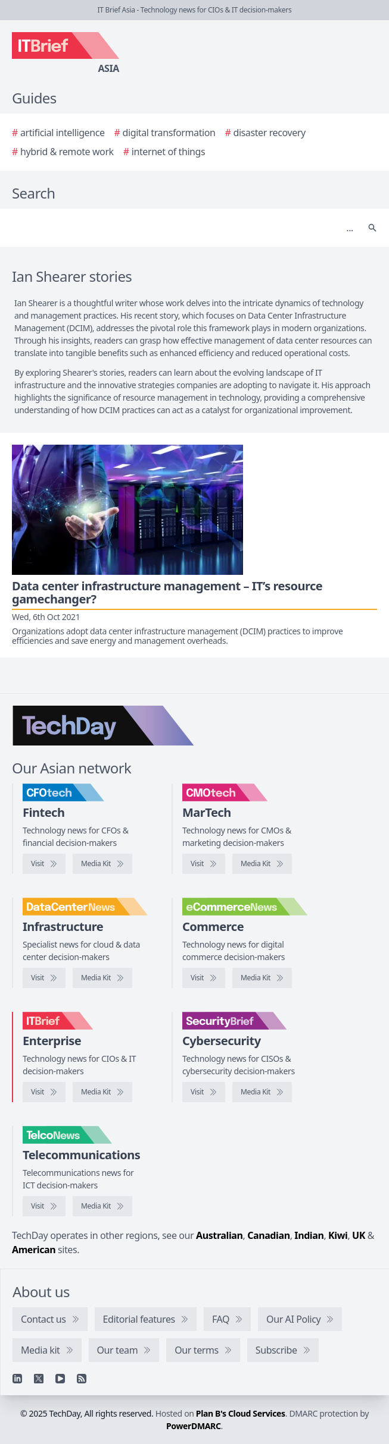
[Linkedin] (17, 1378)
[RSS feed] (81, 1378)
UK (358, 1235)
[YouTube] (60, 1378)
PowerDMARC (193, 1426)
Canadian (268, 1235)
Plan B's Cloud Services (240, 1413)
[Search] (182, 227)
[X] (38, 1378)
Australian (219, 1235)
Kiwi (337, 1235)
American (33, 1249)
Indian (308, 1235)
